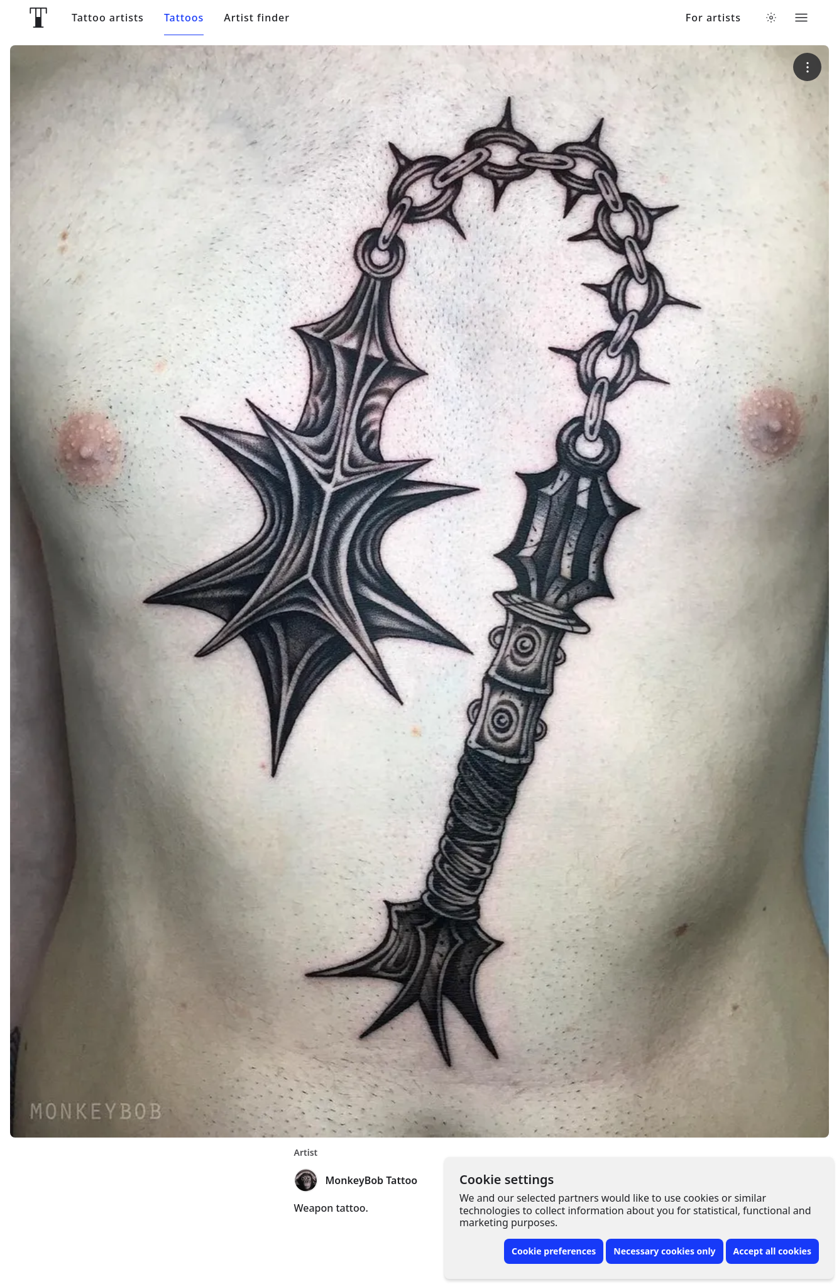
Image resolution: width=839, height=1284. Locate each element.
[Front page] (38, 17)
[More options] (807, 67)
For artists (713, 18)
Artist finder (257, 18)
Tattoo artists (108, 18)
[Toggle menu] (801, 17)
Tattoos (184, 18)
